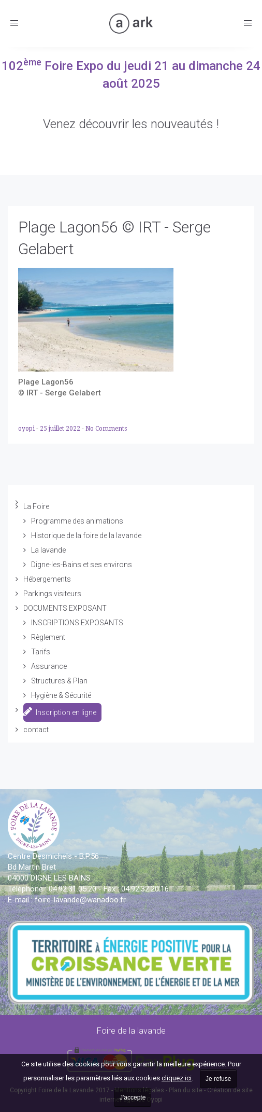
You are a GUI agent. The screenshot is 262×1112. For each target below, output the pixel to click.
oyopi (27, 428)
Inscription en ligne (59, 711)
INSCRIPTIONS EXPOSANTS (77, 623)
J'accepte (132, 1097)
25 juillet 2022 (61, 428)
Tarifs (40, 652)
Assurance (49, 666)
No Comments (106, 428)
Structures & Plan (59, 681)
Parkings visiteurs (52, 593)
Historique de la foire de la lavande (86, 535)
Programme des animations (77, 521)
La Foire (36, 506)
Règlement (48, 637)
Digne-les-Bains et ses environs (81, 564)
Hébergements (47, 579)
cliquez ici (177, 1078)
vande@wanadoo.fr (80, 899)
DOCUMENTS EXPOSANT (65, 608)
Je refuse (218, 1078)
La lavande (48, 550)
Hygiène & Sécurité (61, 695)
